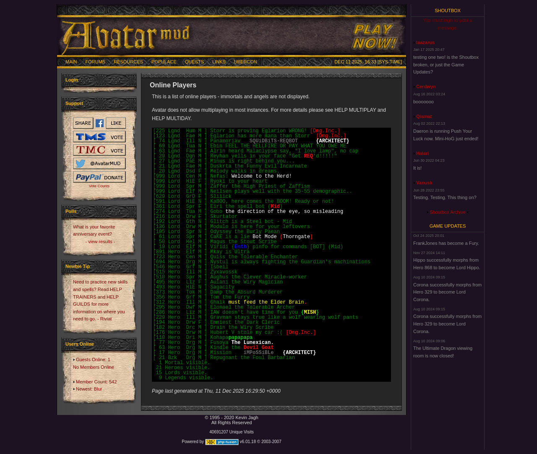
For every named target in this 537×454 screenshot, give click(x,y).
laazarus (425, 42)
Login (71, 79)
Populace (164, 61)
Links (219, 61)
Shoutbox (448, 10)
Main (71, 61)
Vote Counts (99, 186)
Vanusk (424, 182)
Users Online (79, 343)
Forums (96, 61)
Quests (194, 61)
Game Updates (448, 225)
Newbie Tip (77, 266)
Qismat (424, 116)
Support (74, 103)
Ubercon (245, 61)
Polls (70, 211)
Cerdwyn (425, 86)
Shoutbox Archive (448, 212)
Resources (128, 61)
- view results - (100, 241)
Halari (422, 153)
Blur (98, 388)
